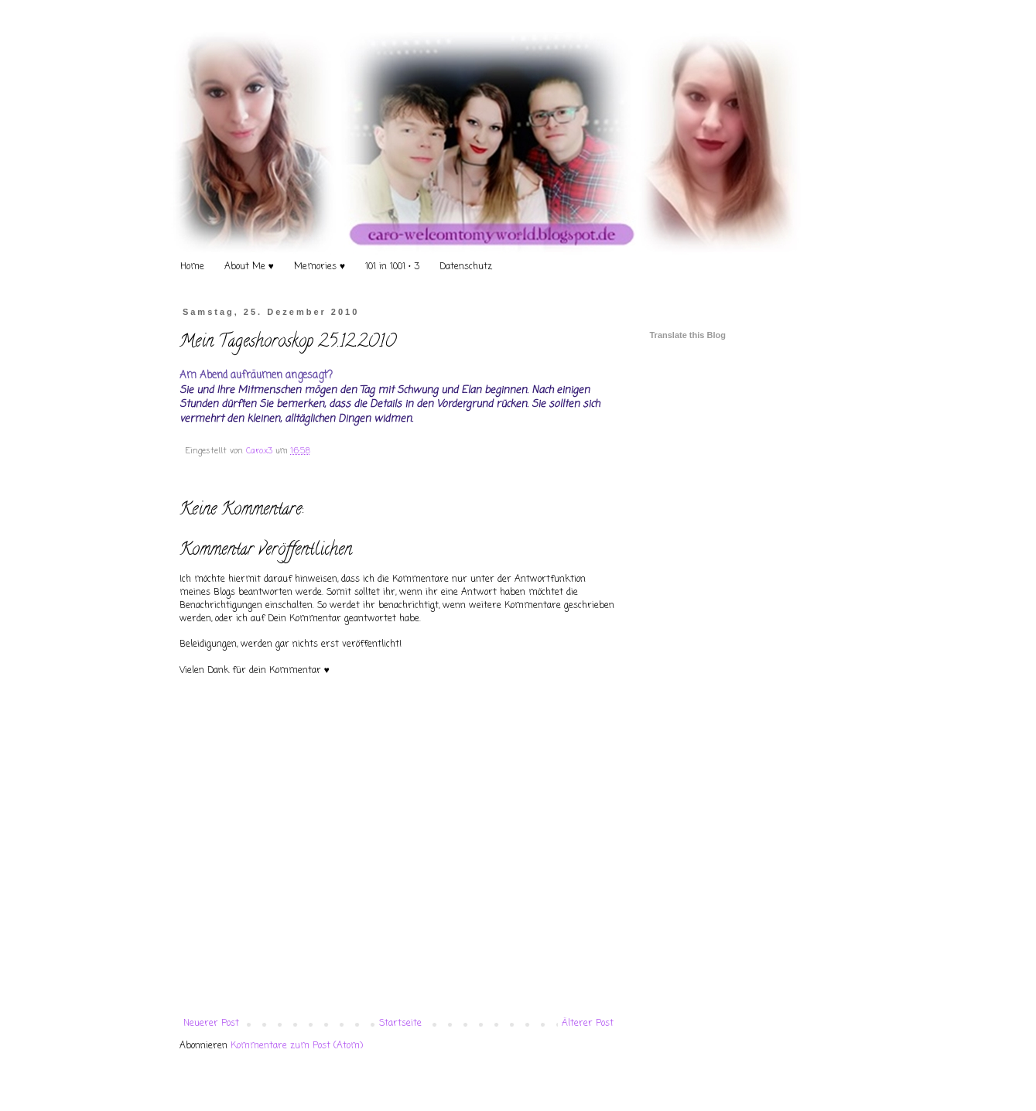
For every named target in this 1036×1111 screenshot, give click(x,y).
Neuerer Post (211, 1024)
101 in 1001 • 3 (392, 267)
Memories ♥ (319, 267)
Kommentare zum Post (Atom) (297, 1046)
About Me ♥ (249, 267)
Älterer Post (588, 1024)
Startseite (400, 1024)
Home (192, 267)
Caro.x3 (260, 451)
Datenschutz (465, 267)
